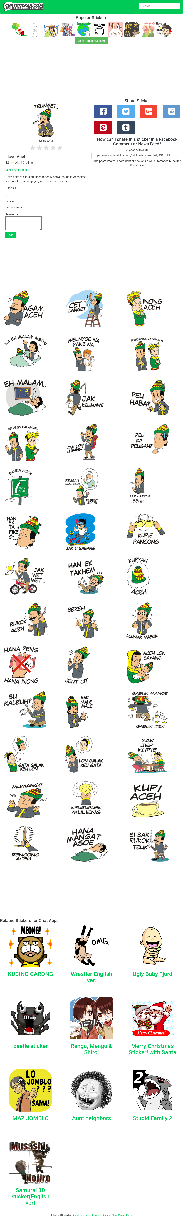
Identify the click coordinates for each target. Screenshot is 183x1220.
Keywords (97, 1215)
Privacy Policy (125, 1215)
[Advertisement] (91, 73)
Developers (85, 1215)
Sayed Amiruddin (16, 169)
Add (10, 235)
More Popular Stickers (92, 40)
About (76, 1215)
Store (114, 1215)
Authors (107, 1215)
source (8, 195)
